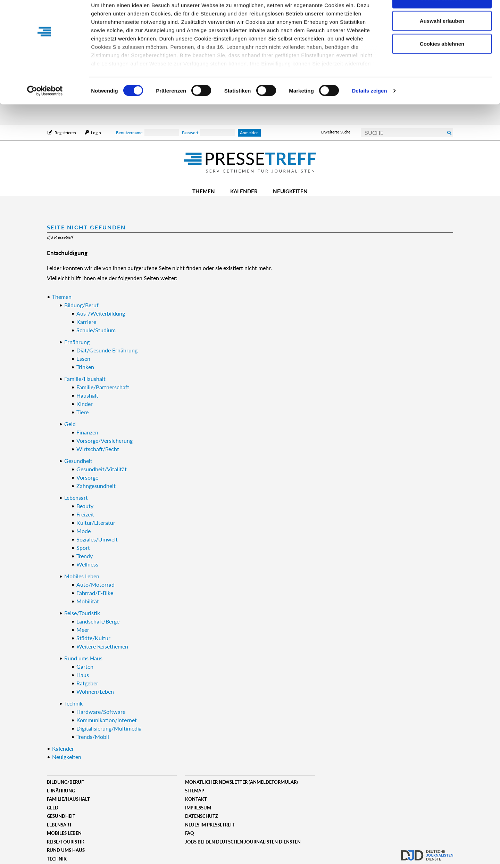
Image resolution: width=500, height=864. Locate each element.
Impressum (198, 807)
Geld (52, 807)
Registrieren (65, 132)
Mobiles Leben (64, 833)
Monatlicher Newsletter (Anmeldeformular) (241, 782)
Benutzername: (147, 132)
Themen (203, 191)
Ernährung (61, 790)
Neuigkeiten (290, 191)
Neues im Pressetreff (210, 825)
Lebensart (59, 825)
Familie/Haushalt (68, 799)
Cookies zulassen (442, 18)
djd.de (427, 852)
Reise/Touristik (65, 842)
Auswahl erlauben (442, 41)
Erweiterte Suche (335, 132)
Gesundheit (61, 816)
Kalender (244, 191)
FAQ (189, 833)
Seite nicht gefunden (86, 227)
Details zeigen (369, 111)
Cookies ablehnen (442, 64)
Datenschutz (201, 816)
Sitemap (194, 790)
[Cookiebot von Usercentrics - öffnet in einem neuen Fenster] (45, 111)
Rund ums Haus (66, 850)
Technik (57, 859)
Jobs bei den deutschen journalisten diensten (243, 842)
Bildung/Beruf (65, 782)
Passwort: (208, 132)
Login (95, 132)
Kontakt (196, 799)
